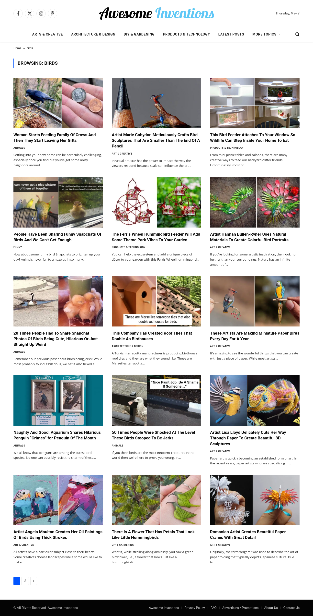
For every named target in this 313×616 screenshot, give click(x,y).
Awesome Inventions (164, 608)
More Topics (264, 34)
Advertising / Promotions (240, 608)
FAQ (214, 608)
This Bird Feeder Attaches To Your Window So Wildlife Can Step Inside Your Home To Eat (252, 137)
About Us (271, 608)
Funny (17, 247)
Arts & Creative (47, 34)
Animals (19, 147)
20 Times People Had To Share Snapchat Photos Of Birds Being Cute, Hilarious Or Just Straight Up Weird (55, 339)
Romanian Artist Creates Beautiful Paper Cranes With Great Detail (248, 534)
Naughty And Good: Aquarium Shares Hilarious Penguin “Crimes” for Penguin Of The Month (57, 435)
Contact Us (291, 608)
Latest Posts (231, 34)
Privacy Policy (194, 608)
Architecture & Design (93, 34)
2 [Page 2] (25, 581)
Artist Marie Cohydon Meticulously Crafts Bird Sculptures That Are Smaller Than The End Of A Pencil (156, 140)
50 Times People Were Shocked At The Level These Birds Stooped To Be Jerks (153, 435)
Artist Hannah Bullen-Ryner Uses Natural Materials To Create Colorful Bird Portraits (249, 237)
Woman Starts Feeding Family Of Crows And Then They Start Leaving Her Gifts (54, 137)
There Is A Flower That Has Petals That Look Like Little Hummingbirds (153, 534)
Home (17, 48)
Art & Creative (122, 153)
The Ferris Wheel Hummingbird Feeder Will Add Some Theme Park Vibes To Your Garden (156, 237)
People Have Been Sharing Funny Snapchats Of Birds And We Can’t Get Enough (57, 237)
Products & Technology (186, 34)
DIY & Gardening (139, 34)
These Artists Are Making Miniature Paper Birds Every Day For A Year (254, 336)
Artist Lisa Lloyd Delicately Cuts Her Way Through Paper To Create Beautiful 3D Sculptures (248, 438)
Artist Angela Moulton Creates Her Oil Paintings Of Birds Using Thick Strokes (57, 534)
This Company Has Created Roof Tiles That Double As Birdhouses (152, 336)
